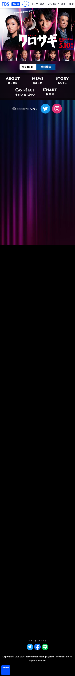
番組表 (16, 4)
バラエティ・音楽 (56, 4)
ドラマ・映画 (38, 4)
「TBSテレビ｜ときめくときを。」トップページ (5, 4)
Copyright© (8, 656)
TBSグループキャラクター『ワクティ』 (25, 4)
